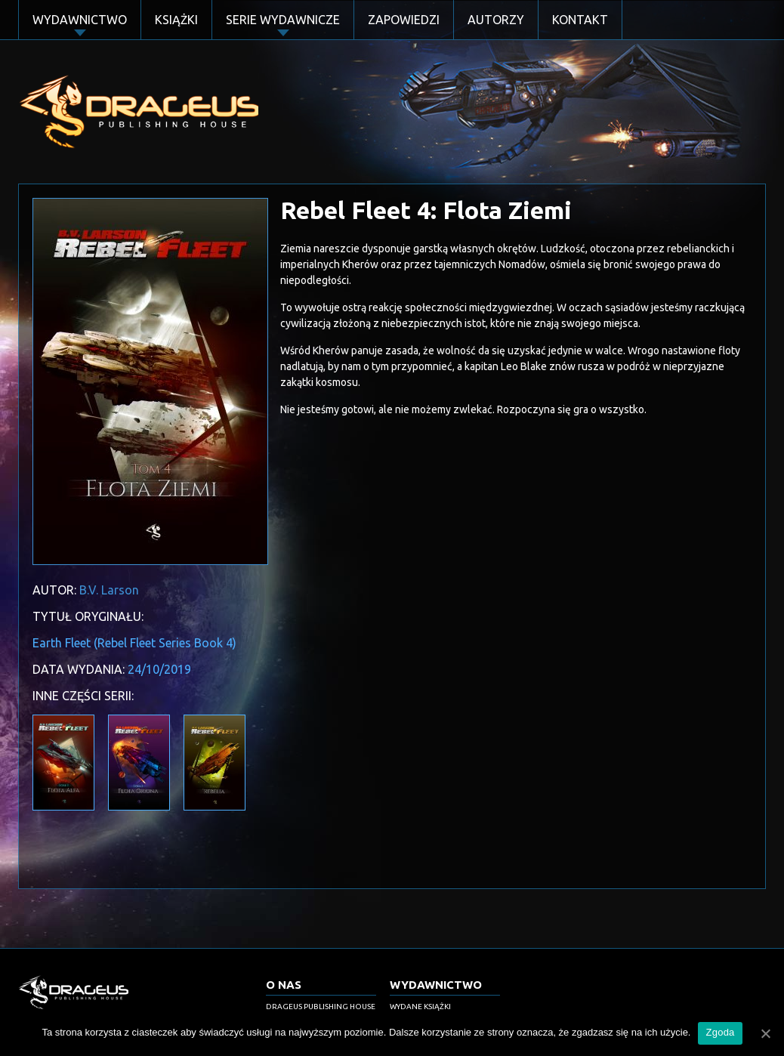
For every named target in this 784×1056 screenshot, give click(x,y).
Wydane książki (420, 1006)
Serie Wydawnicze (283, 19)
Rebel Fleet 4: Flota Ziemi (426, 210)
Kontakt (580, 19)
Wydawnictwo (79, 19)
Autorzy (496, 19)
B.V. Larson (109, 590)
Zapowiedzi (404, 19)
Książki (176, 19)
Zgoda (719, 1032)
